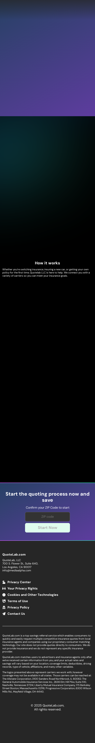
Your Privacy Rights (22, 588)
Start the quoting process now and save (47, 497)
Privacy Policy (18, 607)
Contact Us (16, 614)
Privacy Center (19, 582)
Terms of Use (17, 601)
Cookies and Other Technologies (32, 595)
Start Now (47, 527)
